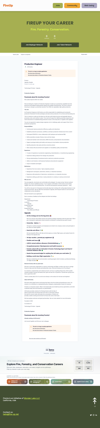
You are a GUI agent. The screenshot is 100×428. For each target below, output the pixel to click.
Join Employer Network (34, 45)
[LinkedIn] (96, 415)
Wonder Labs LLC (32, 398)
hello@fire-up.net (11, 414)
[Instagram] (93, 415)
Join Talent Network (64, 45)
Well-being (89, 5)
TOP (95, 406)
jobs (16, 54)
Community (72, 5)
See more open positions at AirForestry (37, 338)
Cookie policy (52, 353)
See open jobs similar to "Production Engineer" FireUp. (40, 75)
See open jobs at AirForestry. (34, 73)
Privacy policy (46, 353)
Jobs (58, 5)
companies (25, 54)
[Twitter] (91, 415)
